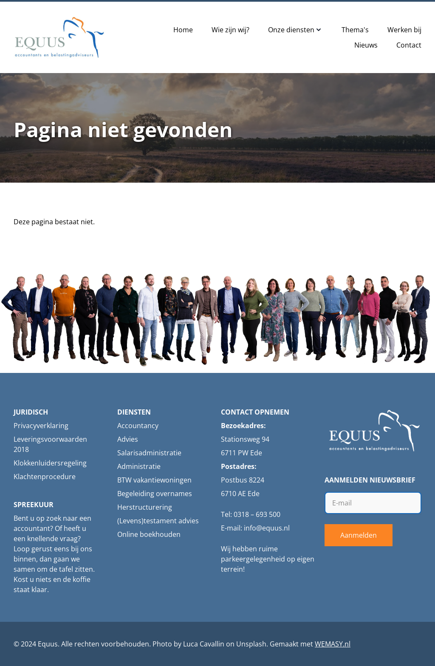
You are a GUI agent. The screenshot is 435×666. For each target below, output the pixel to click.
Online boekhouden (149, 534)
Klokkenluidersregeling (50, 463)
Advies (127, 439)
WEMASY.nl (332, 644)
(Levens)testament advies (158, 520)
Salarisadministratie (149, 452)
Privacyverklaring (41, 425)
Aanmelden (358, 535)
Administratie (139, 466)
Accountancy (137, 425)
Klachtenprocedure (45, 476)
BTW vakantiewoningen (154, 480)
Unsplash (251, 644)
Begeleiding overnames (154, 493)
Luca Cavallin (203, 644)
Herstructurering (144, 507)
